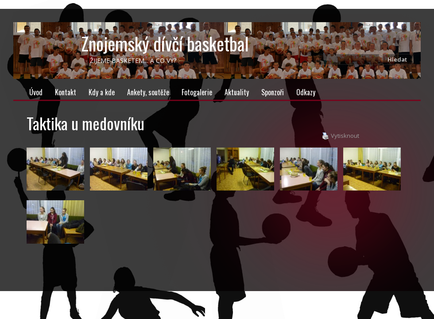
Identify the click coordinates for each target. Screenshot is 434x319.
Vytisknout (340, 136)
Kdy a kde (102, 92)
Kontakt (65, 92)
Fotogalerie (197, 92)
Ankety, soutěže (148, 92)
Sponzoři (272, 92)
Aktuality (237, 92)
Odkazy (305, 92)
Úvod (36, 92)
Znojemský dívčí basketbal (165, 43)
